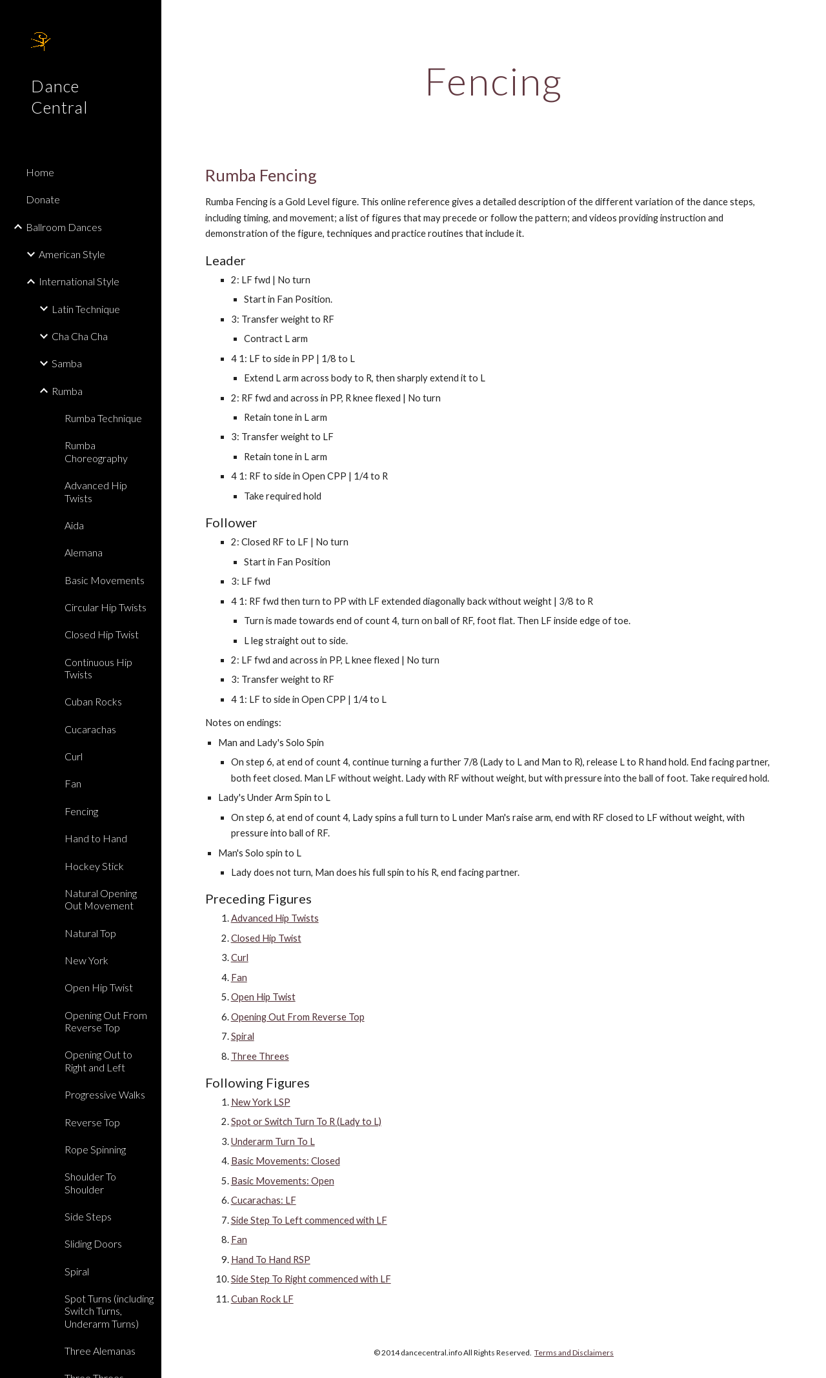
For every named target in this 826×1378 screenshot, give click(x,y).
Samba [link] (67, 363)
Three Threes (260, 1056)
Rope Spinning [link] (95, 1149)
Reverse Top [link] (92, 1122)
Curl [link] (74, 756)
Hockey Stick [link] (94, 866)
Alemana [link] (84, 552)
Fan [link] (73, 783)
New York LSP (260, 1102)
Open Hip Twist (263, 996)
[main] (494, 80)
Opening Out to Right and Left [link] (98, 1060)
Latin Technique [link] (86, 309)
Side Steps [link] (88, 1216)
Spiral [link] (77, 1271)
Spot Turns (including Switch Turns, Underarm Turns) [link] (109, 1311)
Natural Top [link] (90, 933)
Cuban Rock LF (262, 1298)
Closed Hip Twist (266, 938)
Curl (239, 957)
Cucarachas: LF (263, 1200)
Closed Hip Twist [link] (102, 634)
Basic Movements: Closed (285, 1160)
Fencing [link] (81, 811)
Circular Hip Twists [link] (105, 607)
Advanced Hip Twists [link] (96, 491)
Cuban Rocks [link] (93, 701)
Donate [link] (43, 199)
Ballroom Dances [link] (64, 227)
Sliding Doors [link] (93, 1243)
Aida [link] (74, 525)
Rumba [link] (67, 391)
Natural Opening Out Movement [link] (101, 899)
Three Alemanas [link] (100, 1350)
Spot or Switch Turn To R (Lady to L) (306, 1121)
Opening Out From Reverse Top (298, 1016)
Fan (239, 977)
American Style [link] (72, 254)
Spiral (242, 1036)
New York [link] (86, 960)
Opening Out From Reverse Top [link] (106, 1021)
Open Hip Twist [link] (99, 987)
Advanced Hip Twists (275, 918)
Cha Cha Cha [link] (80, 336)
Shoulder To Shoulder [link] (90, 1182)
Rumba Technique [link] (103, 418)
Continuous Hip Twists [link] (98, 668)
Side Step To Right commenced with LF (311, 1278)
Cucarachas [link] (90, 729)
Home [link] (40, 172)
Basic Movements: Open (282, 1180)
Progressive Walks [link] (105, 1094)
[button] (810, 18)
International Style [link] (79, 281)
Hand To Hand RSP (270, 1259)
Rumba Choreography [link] (96, 451)
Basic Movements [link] (105, 580)
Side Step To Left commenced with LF (309, 1220)
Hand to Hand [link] (96, 838)
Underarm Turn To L (273, 1141)
